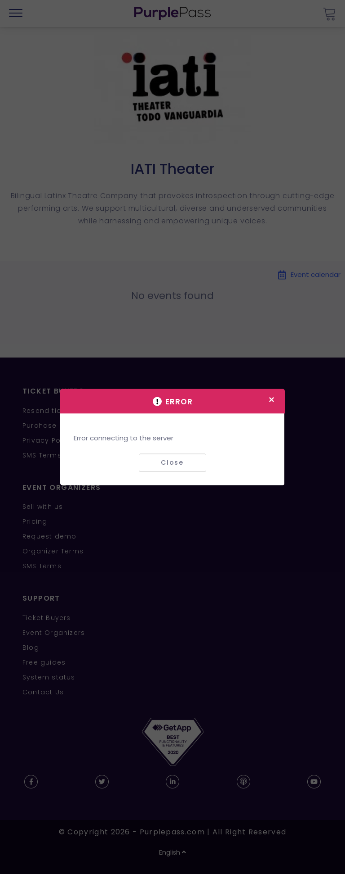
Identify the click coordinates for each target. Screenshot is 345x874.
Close (172, 462)
